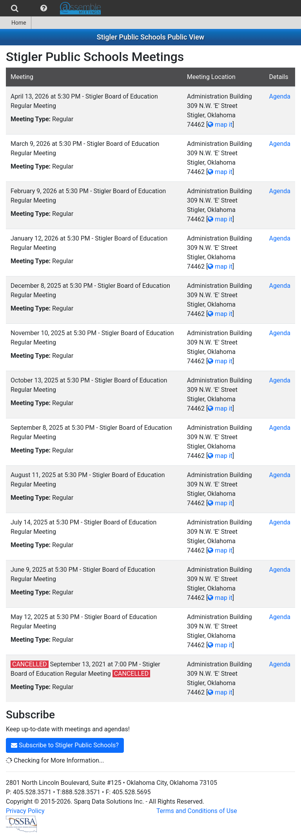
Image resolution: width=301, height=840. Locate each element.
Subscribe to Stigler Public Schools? (65, 745)
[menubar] (52, 8)
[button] (43, 8)
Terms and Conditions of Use (196, 811)
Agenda (279, 96)
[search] (14, 8)
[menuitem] (14, 8)
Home (15, 23)
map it (220, 124)
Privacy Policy (25, 811)
